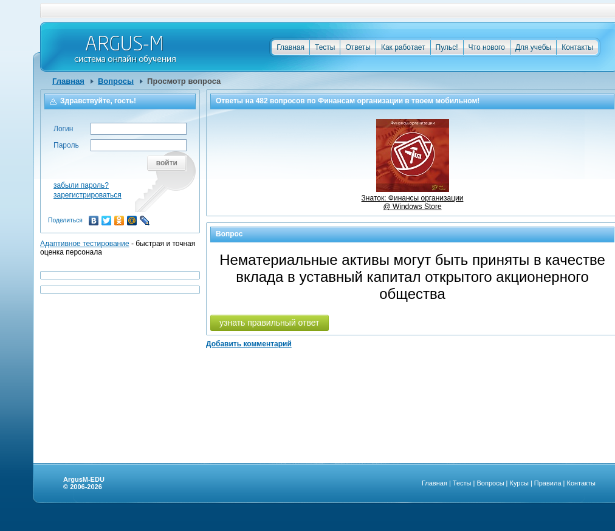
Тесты (325, 47)
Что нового (487, 47)
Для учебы (533, 47)
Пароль (66, 145)
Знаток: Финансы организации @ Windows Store (413, 198)
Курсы (519, 483)
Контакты (577, 47)
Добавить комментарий (249, 344)
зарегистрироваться (87, 195)
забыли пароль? (81, 185)
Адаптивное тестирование (84, 243)
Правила (548, 483)
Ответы (357, 47)
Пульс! (447, 47)
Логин (63, 129)
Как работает (403, 47)
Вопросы (116, 81)
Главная (290, 47)
